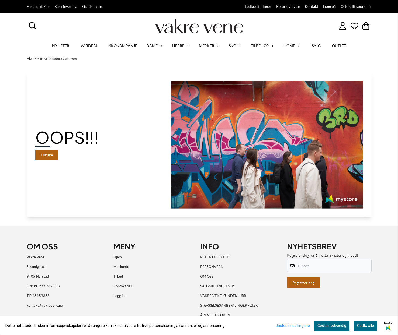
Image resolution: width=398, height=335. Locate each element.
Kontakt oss (122, 286)
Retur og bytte (288, 6)
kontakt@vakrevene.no (45, 305)
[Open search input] (33, 26)
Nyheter (60, 45)
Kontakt (311, 6)
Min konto (121, 267)
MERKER (43, 59)
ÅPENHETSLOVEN (215, 315)
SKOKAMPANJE (123, 45)
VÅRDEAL (89, 45)
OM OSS (206, 276)
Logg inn (119, 296)
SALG (316, 45)
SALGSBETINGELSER (217, 286)
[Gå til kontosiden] (342, 26)
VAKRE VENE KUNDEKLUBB (223, 296)
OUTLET (339, 45)
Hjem (31, 59)
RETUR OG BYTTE (214, 257)
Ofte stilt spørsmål (356, 6)
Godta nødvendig (331, 325)
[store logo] (199, 25)
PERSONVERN (211, 267)
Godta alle (365, 325)
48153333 (41, 296)
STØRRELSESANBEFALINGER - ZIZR (229, 305)
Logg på (329, 6)
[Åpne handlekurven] (365, 26)
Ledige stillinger (258, 6)
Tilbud (118, 276)
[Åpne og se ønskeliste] (354, 26)
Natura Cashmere (64, 59)
